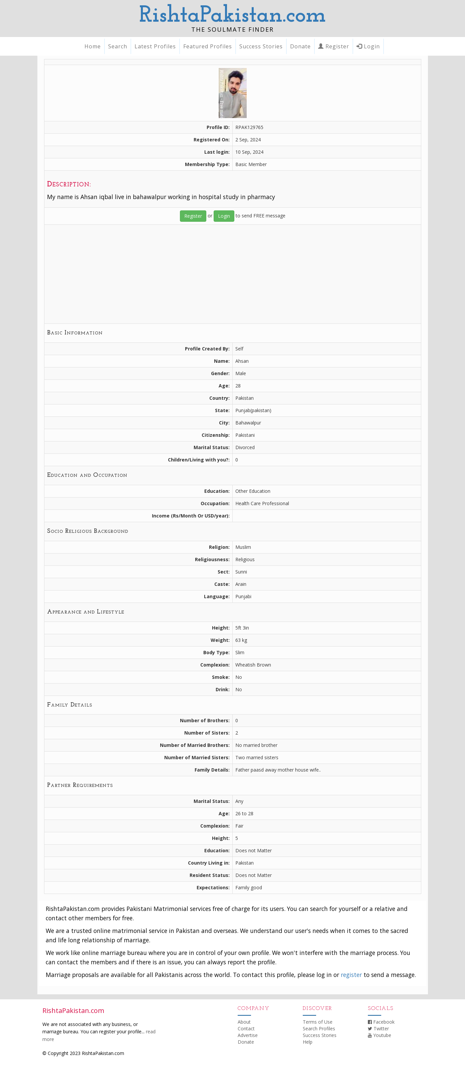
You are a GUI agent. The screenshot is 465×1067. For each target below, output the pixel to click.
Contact (246, 1028)
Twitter (378, 1028)
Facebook (381, 1022)
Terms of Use (317, 1022)
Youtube (379, 1035)
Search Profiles (319, 1028)
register (351, 975)
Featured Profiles (207, 46)
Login (368, 46)
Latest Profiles (155, 46)
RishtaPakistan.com (232, 16)
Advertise (248, 1035)
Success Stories (261, 46)
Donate (300, 46)
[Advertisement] (232, 274)
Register (333, 46)
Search (117, 46)
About (244, 1022)
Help (307, 1042)
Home (92, 46)
